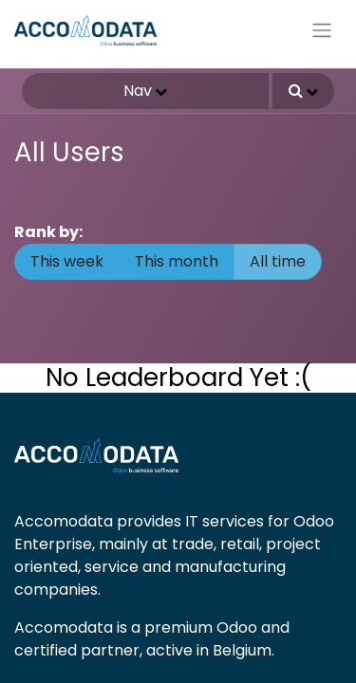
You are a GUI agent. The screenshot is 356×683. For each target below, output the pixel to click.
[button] (303, 91)
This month (176, 261)
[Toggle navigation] (322, 30)
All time (278, 261)
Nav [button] (137, 91)
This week (66, 261)
